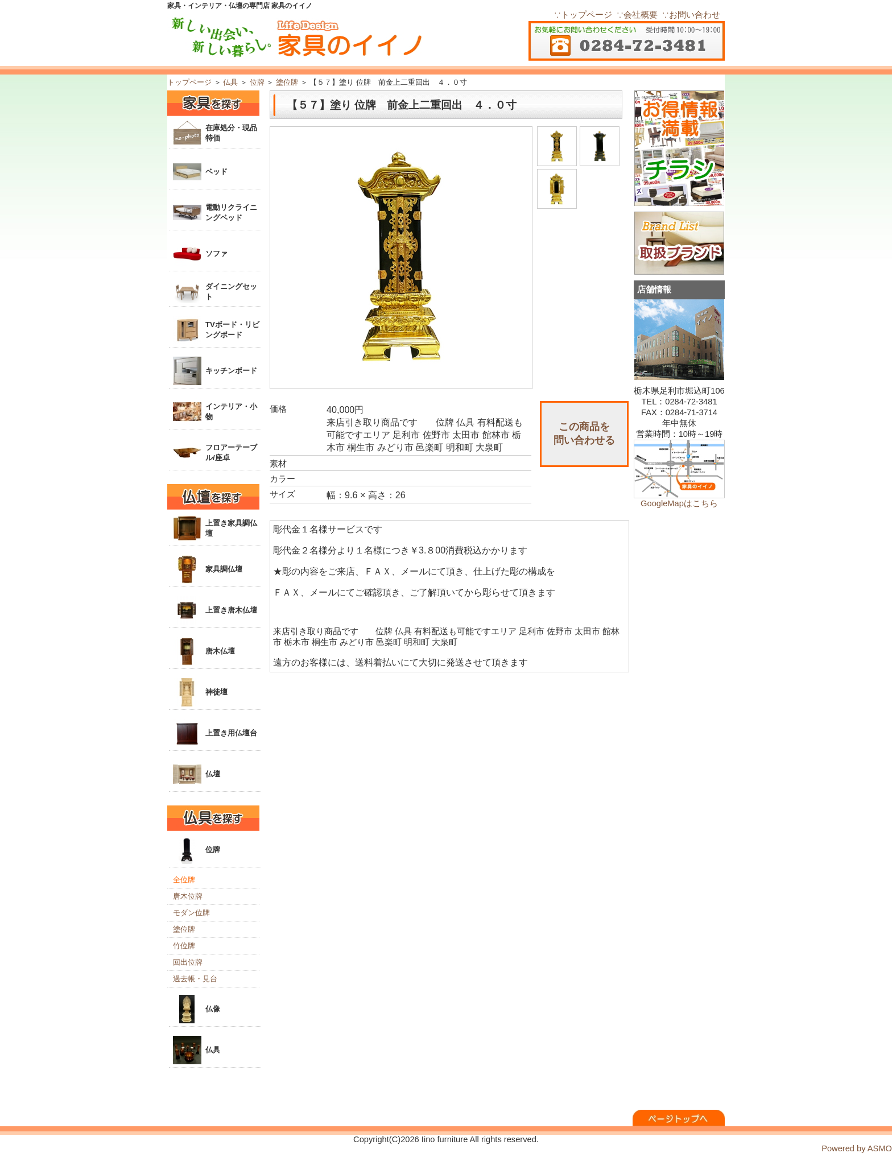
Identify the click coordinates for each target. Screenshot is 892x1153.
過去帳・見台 (195, 978)
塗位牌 (287, 82)
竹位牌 (184, 945)
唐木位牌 (188, 896)
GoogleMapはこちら (679, 503)
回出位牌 (188, 962)
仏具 (230, 82)
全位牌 (184, 879)
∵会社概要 (637, 14)
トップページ (189, 82)
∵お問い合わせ (691, 14)
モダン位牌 (191, 912)
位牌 (257, 82)
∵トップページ (583, 14)
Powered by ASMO (856, 1148)
